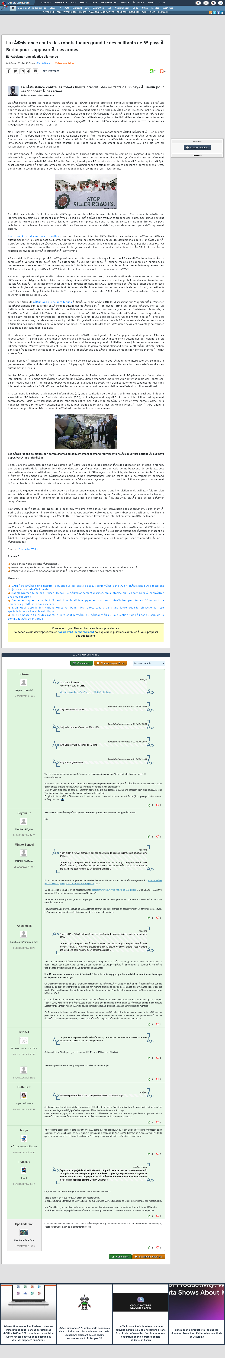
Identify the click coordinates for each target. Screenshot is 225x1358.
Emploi (124, 2)
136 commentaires (64, 63)
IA (60, 8)
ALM (67, 8)
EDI (109, 8)
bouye (24, 1130)
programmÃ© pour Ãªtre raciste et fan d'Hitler (114, 890)
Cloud (52, 8)
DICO (152, 12)
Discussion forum (197, 147)
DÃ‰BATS (134, 12)
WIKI (144, 12)
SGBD (136, 8)
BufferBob (24, 1087)
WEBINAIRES (69, 12)
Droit (151, 2)
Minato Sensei (24, 844)
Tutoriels (60, 2)
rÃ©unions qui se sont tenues (52, 302)
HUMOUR (163, 12)
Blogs (83, 2)
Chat (94, 2)
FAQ (73, 2)
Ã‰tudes (138, 2)
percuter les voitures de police (80, 883)
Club (162, 2)
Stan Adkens (43, 63)
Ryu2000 (24, 1162)
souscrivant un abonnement (76, 632)
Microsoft (77, 8)
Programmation (121, 8)
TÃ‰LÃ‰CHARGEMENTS (101, 12)
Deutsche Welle (28, 549)
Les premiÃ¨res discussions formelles (33, 236)
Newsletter (109, 2)
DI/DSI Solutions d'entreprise (32, 8)
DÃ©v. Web (98, 8)
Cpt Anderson (24, 1224)
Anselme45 (24, 925)
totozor (24, 674)
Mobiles (155, 8)
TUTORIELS (48, 12)
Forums (46, 2)
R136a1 (24, 1032)
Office (145, 8)
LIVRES (82, 12)
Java (87, 8)
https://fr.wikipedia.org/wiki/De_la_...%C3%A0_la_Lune (85, 692)
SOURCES (121, 12)
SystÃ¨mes (168, 8)
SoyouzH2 (24, 813)
